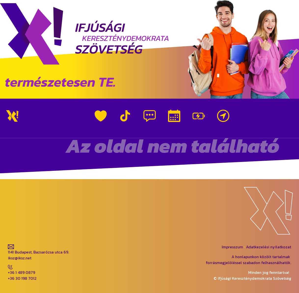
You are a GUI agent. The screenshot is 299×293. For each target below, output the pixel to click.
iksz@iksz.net (19, 258)
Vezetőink (198, 116)
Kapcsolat (223, 116)
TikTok (125, 116)
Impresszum (232, 247)
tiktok (52, 225)
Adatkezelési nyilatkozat (268, 247)
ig (29, 225)
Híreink (149, 116)
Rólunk (100, 116)
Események (174, 116)
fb (10, 225)
